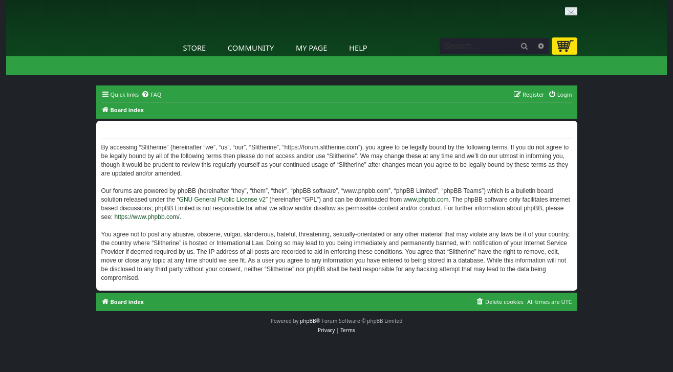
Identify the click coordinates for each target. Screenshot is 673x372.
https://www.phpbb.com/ (147, 217)
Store (194, 47)
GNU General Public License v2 (222, 199)
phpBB (308, 320)
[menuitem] (151, 95)
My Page (312, 47)
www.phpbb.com (426, 199)
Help (358, 47)
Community (251, 47)
